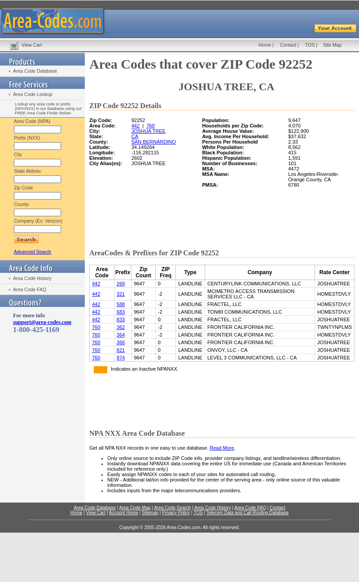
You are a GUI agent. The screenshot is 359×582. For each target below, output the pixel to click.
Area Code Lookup (33, 94)
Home (264, 45)
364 (121, 334)
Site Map (332, 45)
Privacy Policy (176, 512)
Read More (222, 448)
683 (121, 312)
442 (135, 125)
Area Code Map (134, 507)
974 (121, 357)
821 (121, 350)
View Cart (32, 45)
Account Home (123, 512)
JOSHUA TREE (148, 131)
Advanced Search (32, 251)
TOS (310, 45)
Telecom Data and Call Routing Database (247, 512)
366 (121, 342)
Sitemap (150, 512)
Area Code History (32, 278)
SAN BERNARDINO (153, 141)
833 (121, 319)
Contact (288, 45)
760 (150, 125)
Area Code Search (172, 507)
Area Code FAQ (29, 289)
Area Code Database (35, 71)
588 (121, 304)
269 (121, 283)
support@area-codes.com (42, 322)
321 (121, 294)
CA (134, 136)
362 (121, 327)
